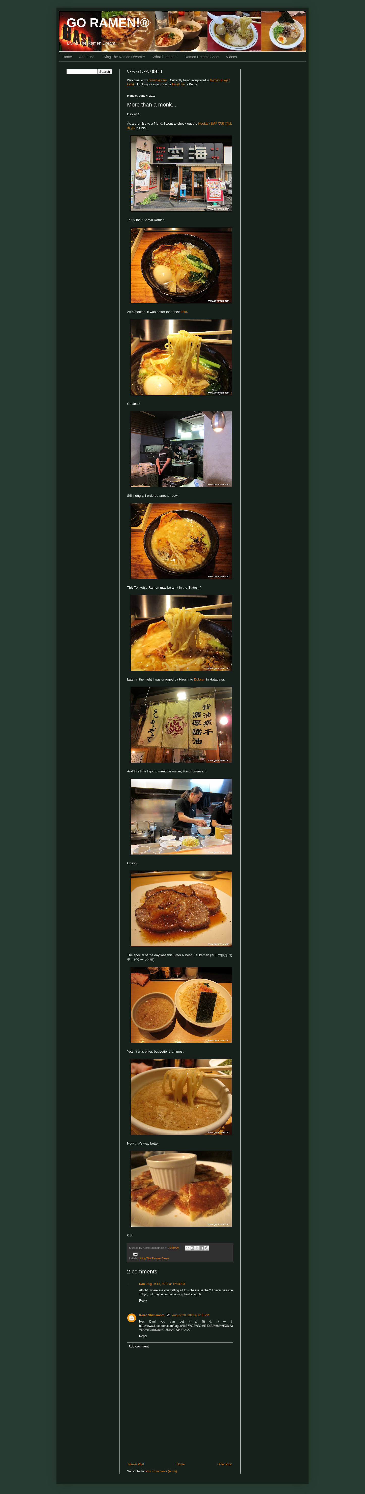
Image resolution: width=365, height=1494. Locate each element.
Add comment (139, 1346)
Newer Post (136, 1464)
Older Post (224, 1464)
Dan (142, 1284)
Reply (143, 1300)
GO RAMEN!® (108, 23)
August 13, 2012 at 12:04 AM (165, 1284)
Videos (231, 57)
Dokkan (199, 679)
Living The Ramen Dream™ (123, 57)
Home (67, 57)
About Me (86, 57)
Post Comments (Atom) (161, 1471)
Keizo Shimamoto (152, 1315)
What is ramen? (165, 57)
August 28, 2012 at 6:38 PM (190, 1315)
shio (184, 312)
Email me (179, 84)
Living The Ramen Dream (154, 1258)
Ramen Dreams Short (202, 57)
